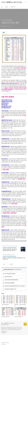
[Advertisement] (14, 260)
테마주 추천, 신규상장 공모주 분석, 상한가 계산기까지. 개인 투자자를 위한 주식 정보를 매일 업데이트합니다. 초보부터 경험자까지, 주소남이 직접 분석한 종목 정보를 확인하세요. (11, 429)
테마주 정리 (13, 7)
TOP (26, 444)
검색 (23, 2)
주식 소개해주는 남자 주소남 (11, 2)
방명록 (6, 7)
